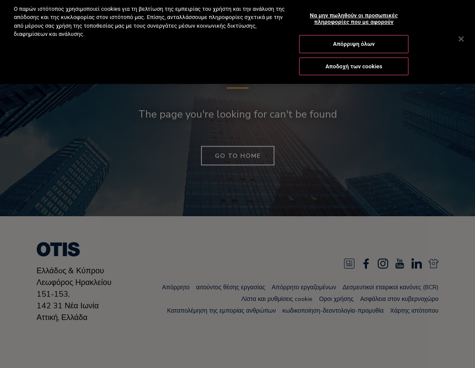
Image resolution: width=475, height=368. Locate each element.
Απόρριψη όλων (354, 37)
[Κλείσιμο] (461, 32)
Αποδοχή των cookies (354, 59)
